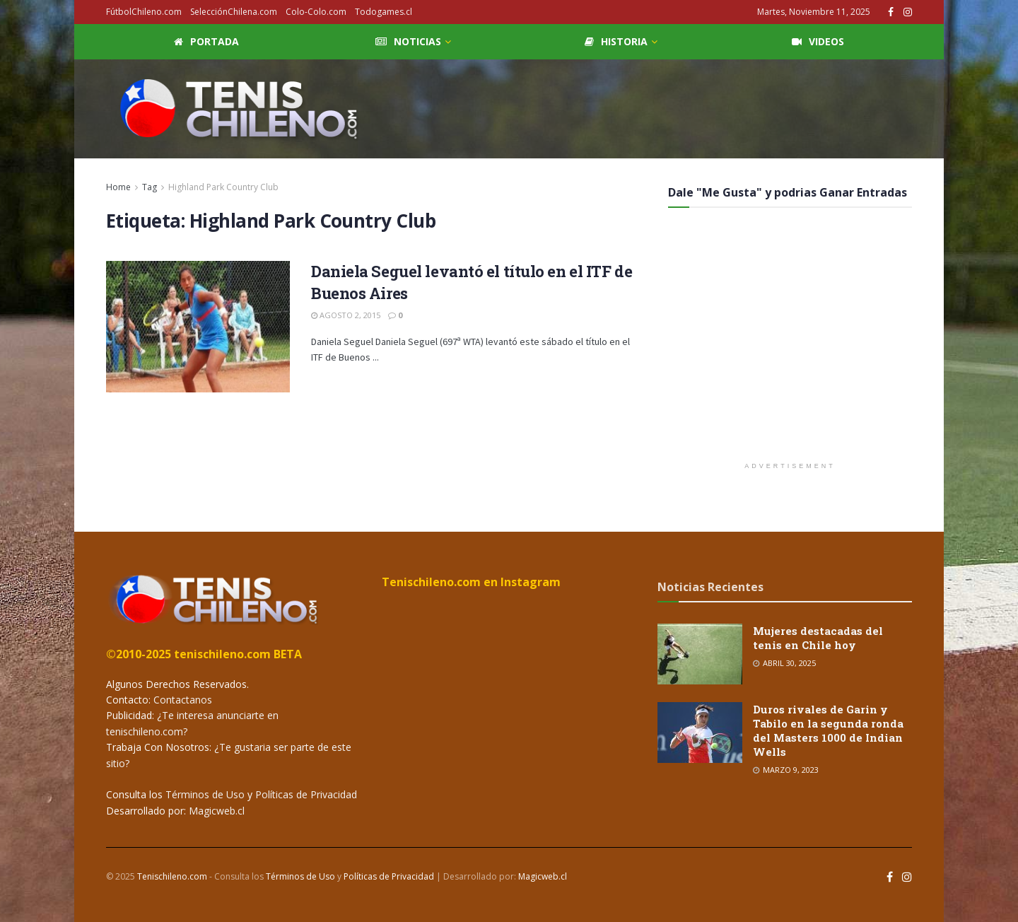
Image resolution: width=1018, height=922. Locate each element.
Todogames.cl (383, 12)
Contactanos (181, 699)
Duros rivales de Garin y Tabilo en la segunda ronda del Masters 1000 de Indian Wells (828, 730)
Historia (616, 41)
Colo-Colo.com (316, 12)
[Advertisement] (654, 107)
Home (118, 187)
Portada (206, 41)
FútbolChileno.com (144, 12)
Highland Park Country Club (223, 187)
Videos (818, 41)
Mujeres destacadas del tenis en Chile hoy (818, 638)
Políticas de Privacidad (306, 794)
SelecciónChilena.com (233, 12)
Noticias (408, 41)
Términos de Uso (205, 794)
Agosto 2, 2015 (345, 315)
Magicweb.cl (217, 810)
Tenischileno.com (172, 876)
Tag (149, 187)
